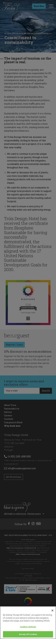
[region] (28, 622)
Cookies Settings (28, 627)
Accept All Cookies (28, 634)
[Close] (52, 610)
